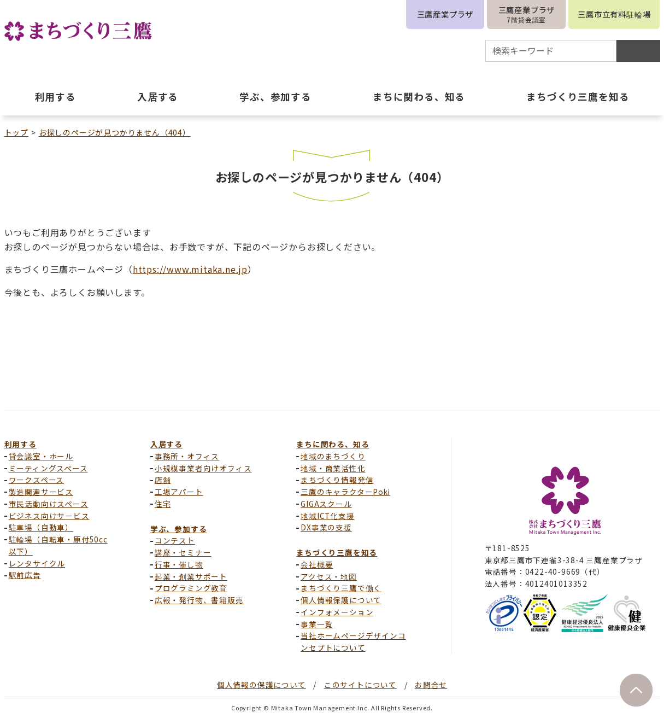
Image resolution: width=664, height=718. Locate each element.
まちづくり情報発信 (337, 479)
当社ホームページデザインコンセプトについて (353, 641)
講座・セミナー (183, 552)
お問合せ (431, 684)
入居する (166, 444)
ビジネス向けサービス (49, 515)
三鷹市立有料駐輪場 (614, 14)
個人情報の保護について (261, 684)
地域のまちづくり (333, 456)
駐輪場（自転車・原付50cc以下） (58, 545)
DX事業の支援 (326, 527)
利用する (20, 444)
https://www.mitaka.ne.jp (190, 269)
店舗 (163, 479)
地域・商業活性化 (333, 468)
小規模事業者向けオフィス (203, 468)
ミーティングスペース (48, 468)
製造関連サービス (41, 491)
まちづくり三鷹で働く (341, 587)
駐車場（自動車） (41, 527)
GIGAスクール (326, 503)
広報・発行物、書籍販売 (199, 599)
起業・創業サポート (191, 576)
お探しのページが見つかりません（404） (115, 132)
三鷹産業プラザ (445, 14)
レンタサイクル (37, 563)
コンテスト (175, 540)
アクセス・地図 (329, 576)
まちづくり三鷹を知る (336, 552)
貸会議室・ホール (41, 456)
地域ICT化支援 (327, 515)
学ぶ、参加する (178, 528)
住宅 (163, 503)
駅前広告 (25, 574)
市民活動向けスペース (49, 503)
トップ (16, 132)
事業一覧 (317, 623)
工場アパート (179, 491)
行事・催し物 (179, 564)
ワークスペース (36, 479)
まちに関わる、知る (332, 444)
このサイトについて (360, 684)
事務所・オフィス (187, 456)
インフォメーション (337, 611)
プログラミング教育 (191, 587)
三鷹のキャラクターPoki (345, 491)
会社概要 (317, 564)
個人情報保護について (341, 599)
